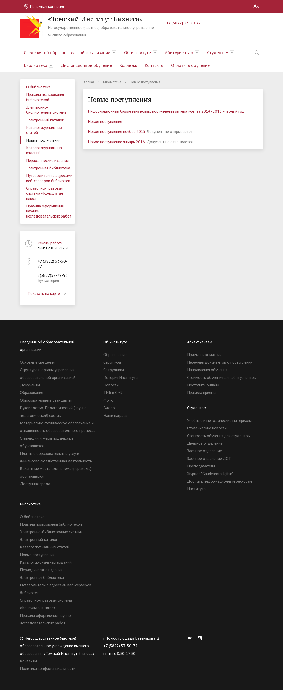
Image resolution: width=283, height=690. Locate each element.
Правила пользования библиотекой (45, 97)
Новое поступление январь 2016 (117, 141)
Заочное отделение (204, 450)
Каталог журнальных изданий (44, 150)
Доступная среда (35, 483)
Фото (108, 400)
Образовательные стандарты (46, 400)
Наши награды (115, 415)
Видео (109, 407)
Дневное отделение (205, 443)
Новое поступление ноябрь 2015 (116, 131)
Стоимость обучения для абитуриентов (221, 377)
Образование (31, 392)
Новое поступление (105, 121)
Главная (89, 82)
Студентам (217, 52)
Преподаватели (201, 465)
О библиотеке (38, 86)
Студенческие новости (207, 427)
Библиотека (35, 65)
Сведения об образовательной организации (67, 52)
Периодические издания (47, 160)
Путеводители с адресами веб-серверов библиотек (49, 178)
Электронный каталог (44, 119)
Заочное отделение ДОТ (209, 458)
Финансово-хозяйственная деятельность (56, 460)
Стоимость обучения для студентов (218, 435)
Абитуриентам (179, 52)
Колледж (128, 65)
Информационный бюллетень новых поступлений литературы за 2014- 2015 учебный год (166, 111)
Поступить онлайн (203, 384)
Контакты (154, 65)
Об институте (137, 52)
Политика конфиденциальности (47, 668)
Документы (30, 384)
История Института (120, 377)
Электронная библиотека (48, 167)
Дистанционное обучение (86, 65)
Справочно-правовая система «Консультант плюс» (45, 193)
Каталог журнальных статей (44, 130)
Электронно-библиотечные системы (46, 110)
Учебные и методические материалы (219, 420)
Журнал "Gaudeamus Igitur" (210, 473)
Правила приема (201, 392)
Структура (112, 362)
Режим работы (50, 242)
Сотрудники (113, 369)
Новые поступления (43, 140)
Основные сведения (37, 362)
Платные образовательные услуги (49, 453)
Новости (111, 384)
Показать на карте (48, 293)
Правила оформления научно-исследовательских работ (49, 211)
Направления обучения (207, 369)
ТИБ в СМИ (113, 392)
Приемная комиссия (44, 6)
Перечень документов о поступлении (219, 362)
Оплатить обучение (190, 65)
